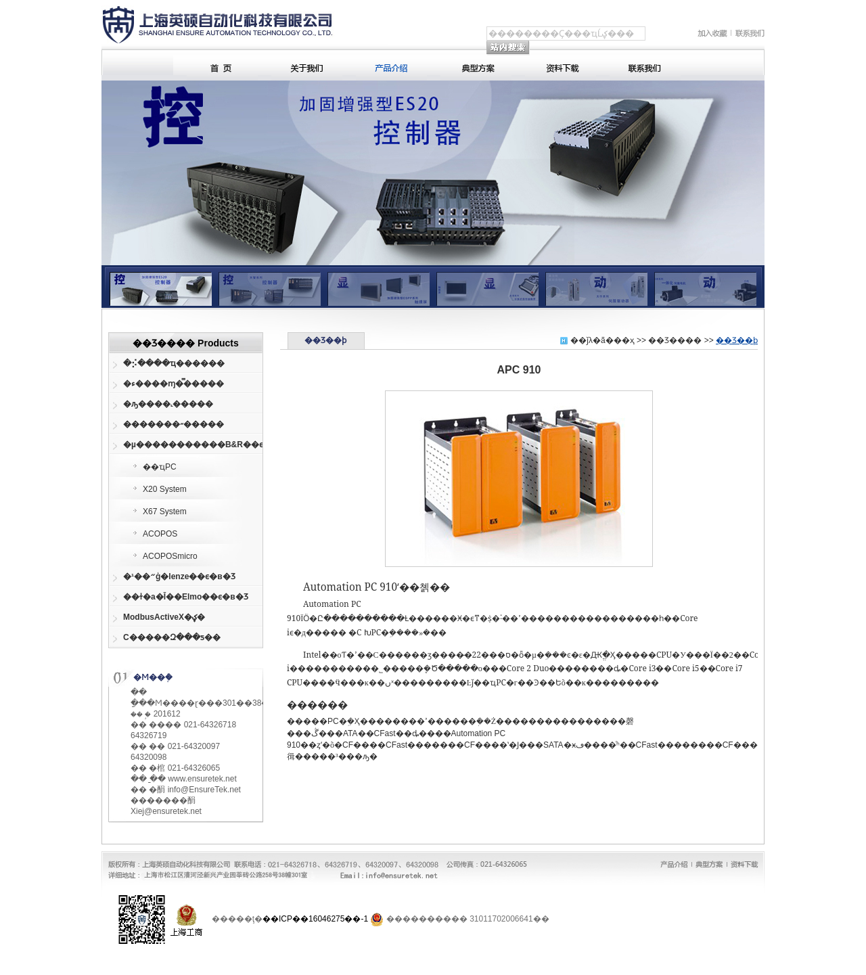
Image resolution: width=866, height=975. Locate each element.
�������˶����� (173, 424)
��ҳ (624, 340)
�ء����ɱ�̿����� (173, 383)
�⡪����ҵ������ (174, 363)
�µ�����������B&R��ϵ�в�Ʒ (185, 444)
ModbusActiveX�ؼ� (164, 617)
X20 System (165, 489)
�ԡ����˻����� (168, 404)
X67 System (165, 511)
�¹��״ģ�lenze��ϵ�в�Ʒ (179, 576)
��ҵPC (160, 467)
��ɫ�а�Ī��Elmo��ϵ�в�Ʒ (185, 597)
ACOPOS (160, 534)
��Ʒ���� (675, 340)
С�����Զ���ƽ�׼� (172, 637)
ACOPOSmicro (170, 556)
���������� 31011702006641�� (467, 919)
